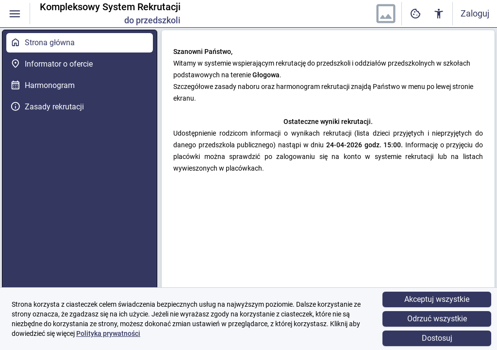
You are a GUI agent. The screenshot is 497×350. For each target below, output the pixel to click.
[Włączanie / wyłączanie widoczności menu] (15, 14)
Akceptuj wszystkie (436, 299)
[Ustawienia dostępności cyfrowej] (415, 14)
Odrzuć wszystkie (437, 318)
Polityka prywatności (108, 333)
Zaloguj (475, 13)
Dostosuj (437, 338)
